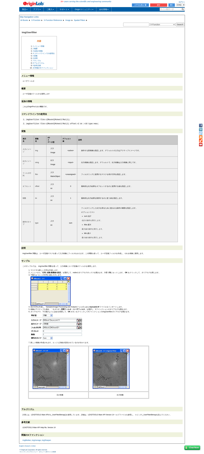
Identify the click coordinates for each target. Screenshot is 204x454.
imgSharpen (46, 440)
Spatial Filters (79, 20)
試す (158, 5)
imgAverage (36, 440)
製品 (24, 9)
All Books (24, 20)
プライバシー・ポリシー (37, 452)
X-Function (36, 20)
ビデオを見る (140, 5)
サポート (64, 9)
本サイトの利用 (51, 452)
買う (171, 5)
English (21, 446)
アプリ (37, 9)
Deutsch (27, 446)
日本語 (33, 446)
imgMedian (27, 440)
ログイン (182, 2)
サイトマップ (24, 452)
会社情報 (104, 9)
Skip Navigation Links (29, 17)
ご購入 (50, 9)
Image (68, 20)
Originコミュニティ (84, 9)
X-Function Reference (53, 20)
